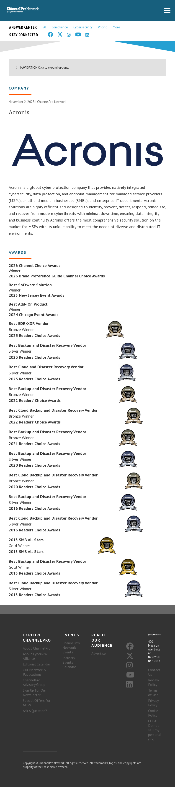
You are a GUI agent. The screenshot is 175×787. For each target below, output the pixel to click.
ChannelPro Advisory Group (34, 682)
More (116, 27)
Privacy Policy (153, 702)
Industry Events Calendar (69, 662)
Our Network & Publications (34, 672)
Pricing (102, 27)
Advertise (98, 653)
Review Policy (153, 682)
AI (44, 27)
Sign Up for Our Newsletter (34, 692)
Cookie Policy (153, 712)
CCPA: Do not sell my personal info (154, 730)
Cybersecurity (83, 27)
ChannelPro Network (52, 102)
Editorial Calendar (36, 664)
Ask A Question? (35, 710)
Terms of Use (153, 692)
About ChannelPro (37, 648)
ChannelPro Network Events (71, 647)
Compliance (60, 27)
